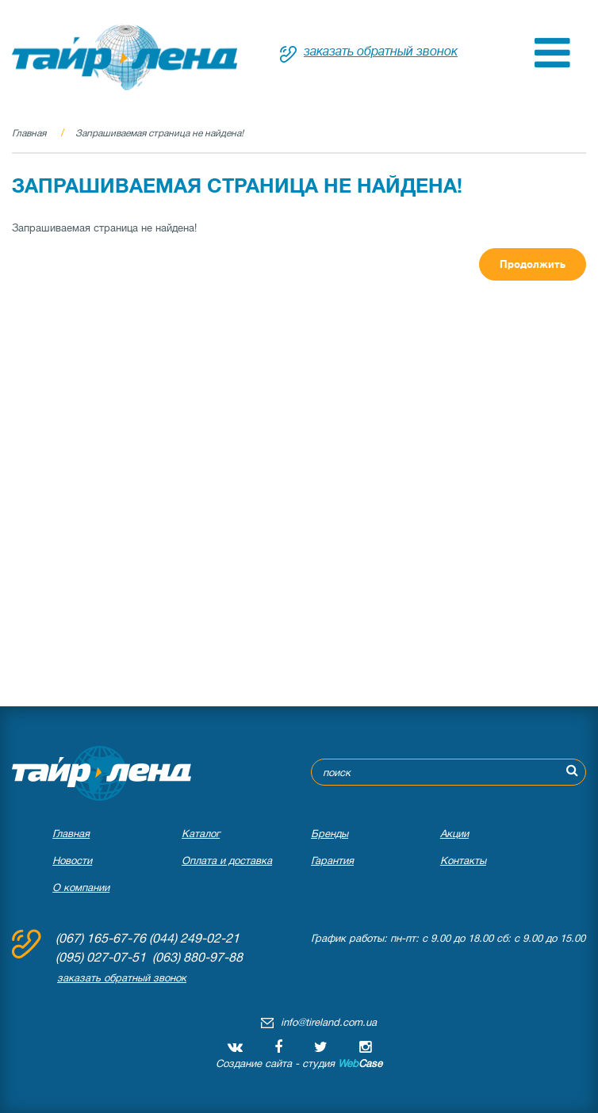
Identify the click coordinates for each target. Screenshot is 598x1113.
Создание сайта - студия (299, 1063)
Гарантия (332, 860)
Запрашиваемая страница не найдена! (159, 133)
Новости (72, 860)
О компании (80, 887)
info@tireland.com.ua (329, 1022)
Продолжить (532, 264)
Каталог (201, 834)
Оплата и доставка (227, 860)
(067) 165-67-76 (101, 938)
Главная (29, 133)
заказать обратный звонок (381, 51)
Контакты (463, 860)
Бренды (329, 834)
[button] (552, 64)
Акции (454, 834)
